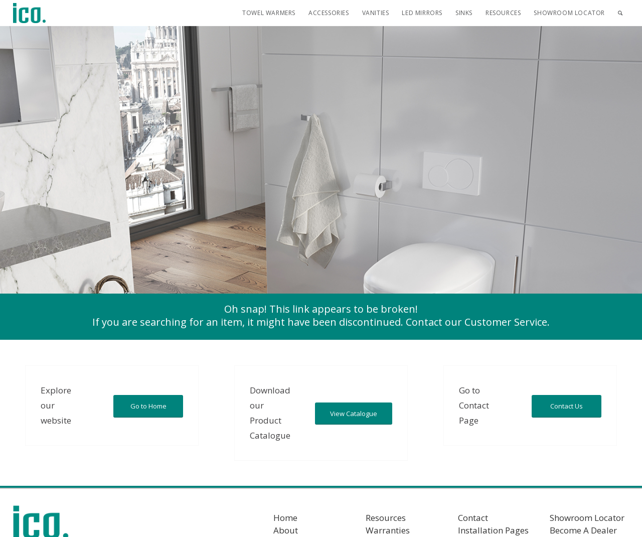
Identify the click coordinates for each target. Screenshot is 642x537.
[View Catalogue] (353, 413)
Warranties (388, 530)
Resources (386, 517)
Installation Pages (493, 530)
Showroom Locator (587, 517)
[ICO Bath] (29, 13)
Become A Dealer (583, 530)
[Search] (620, 13)
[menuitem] (269, 13)
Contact (473, 517)
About (285, 530)
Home (285, 517)
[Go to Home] (148, 406)
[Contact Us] (566, 406)
